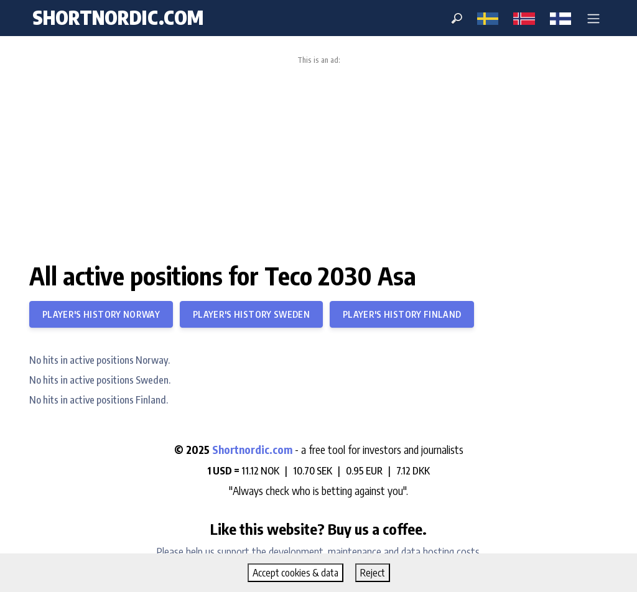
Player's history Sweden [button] (251, 314)
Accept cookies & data (295, 573)
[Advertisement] (318, 158)
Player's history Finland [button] (402, 314)
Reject (372, 573)
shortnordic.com (117, 17)
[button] (593, 18)
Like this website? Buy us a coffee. (318, 528)
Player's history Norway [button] (101, 314)
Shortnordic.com (252, 449)
